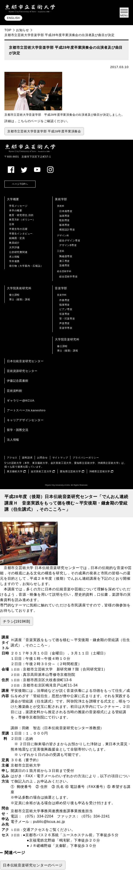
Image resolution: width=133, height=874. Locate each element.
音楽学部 (61, 288)
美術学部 (61, 199)
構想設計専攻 (67, 229)
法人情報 (13, 439)
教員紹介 (14, 242)
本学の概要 (15, 210)
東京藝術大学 (15, 471)
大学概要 (13, 199)
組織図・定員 (17, 238)
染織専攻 (64, 265)
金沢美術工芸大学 (41, 471)
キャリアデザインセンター (25, 420)
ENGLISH (13, 18)
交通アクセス (34, 830)
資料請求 (27, 457)
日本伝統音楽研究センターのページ (33, 865)
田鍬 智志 (31, 728)
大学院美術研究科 (19, 288)
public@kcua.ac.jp (49, 822)
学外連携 (14, 261)
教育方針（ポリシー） (22, 219)
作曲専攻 (64, 300)
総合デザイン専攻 (69, 240)
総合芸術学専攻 (68, 276)
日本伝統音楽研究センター (25, 361)
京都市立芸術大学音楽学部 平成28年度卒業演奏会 (44, 131)
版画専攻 (64, 225)
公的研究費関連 (18, 252)
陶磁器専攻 (65, 256)
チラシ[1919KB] (16, 621)
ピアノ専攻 (65, 309)
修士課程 (14, 294)
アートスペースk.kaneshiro (26, 410)
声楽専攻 (64, 323)
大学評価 (14, 247)
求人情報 (14, 256)
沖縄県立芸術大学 (99, 471)
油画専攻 (64, 215)
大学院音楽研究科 (67, 339)
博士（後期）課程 (19, 299)
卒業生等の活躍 (18, 229)
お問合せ (42, 457)
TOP (8, 30)
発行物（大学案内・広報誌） (26, 265)
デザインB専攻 (68, 245)
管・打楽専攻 (67, 318)
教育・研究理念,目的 (21, 215)
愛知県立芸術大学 (70, 471)
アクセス (12, 457)
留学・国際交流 (17, 430)
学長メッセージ (18, 205)
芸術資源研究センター (22, 371)
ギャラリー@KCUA (20, 400)
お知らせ (22, 30)
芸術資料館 (14, 390)
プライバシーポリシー (86, 457)
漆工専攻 (64, 261)
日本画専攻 (65, 211)
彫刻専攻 (64, 220)
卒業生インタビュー (21, 233)
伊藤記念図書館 (17, 380)
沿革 (11, 224)
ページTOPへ (20, 184)
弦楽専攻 (64, 314)
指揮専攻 (64, 304)
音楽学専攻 (65, 328)
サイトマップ (60, 457)
